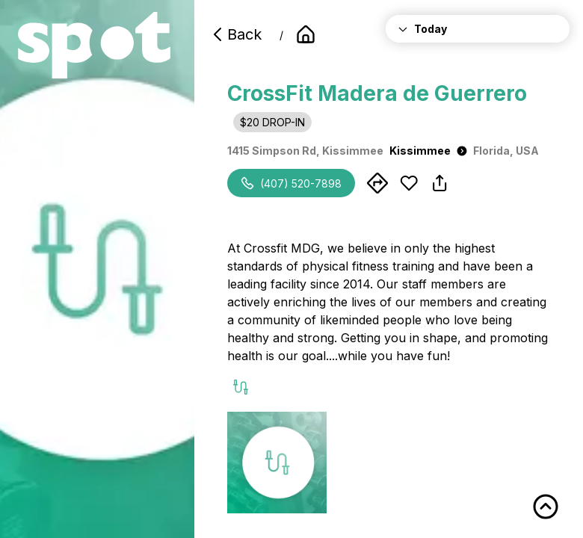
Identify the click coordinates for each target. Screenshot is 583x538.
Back (235, 34)
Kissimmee (428, 150)
